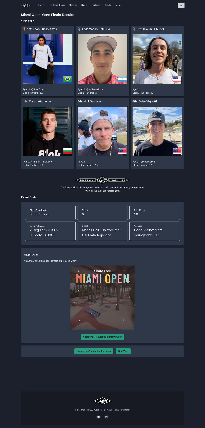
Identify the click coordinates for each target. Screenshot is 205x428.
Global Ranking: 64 (87, 93)
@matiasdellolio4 (94, 89)
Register (73, 5)
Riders (84, 5)
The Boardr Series (57, 5)
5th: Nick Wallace (89, 101)
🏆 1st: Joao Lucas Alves (40, 29)
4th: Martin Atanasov (37, 101)
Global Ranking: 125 (143, 165)
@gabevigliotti (148, 161)
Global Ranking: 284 (88, 165)
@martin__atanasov (41, 161)
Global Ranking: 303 (143, 93)
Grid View (123, 351)
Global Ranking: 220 (33, 93)
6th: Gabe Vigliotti (145, 101)
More (118, 5)
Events (41, 5)
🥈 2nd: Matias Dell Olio (94, 29)
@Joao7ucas (38, 89)
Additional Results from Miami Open (102, 337)
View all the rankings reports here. (102, 191)
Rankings (96, 5)
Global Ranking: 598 (33, 165)
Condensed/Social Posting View (94, 351)
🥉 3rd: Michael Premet (148, 29)
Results (107, 5)
